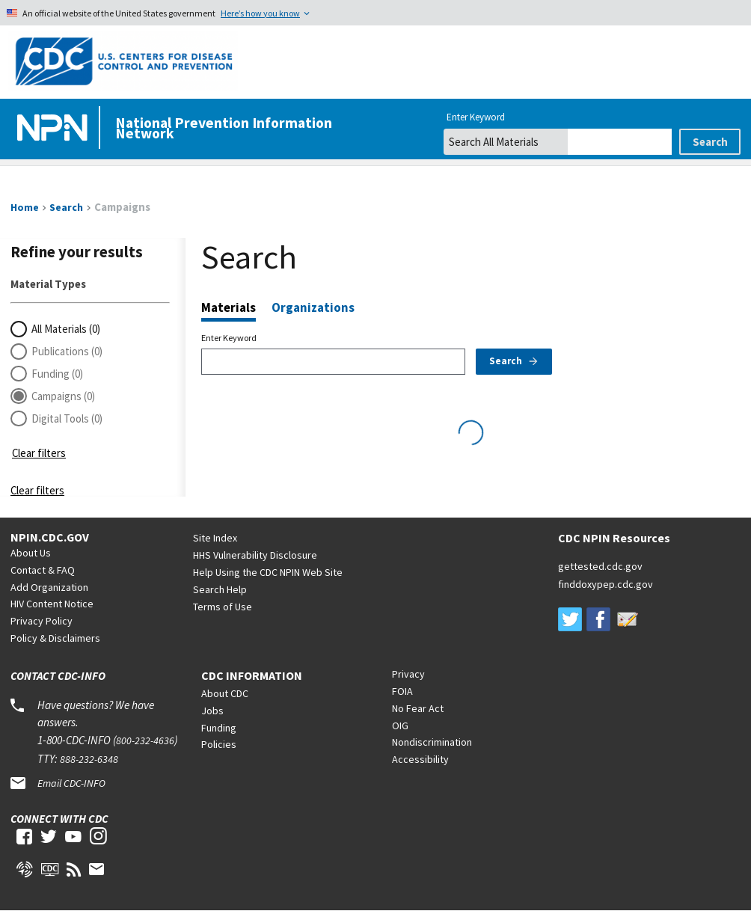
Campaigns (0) (63, 396)
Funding (218, 727)
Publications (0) (66, 351)
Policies (218, 744)
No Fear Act (418, 708)
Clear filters (39, 453)
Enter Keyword (229, 338)
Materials (228, 309)
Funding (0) (57, 373)
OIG (400, 725)
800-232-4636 (145, 740)
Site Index (215, 538)
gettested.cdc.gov (600, 566)
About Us (30, 552)
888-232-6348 (89, 759)
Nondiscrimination (432, 742)
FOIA (402, 691)
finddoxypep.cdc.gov (605, 584)
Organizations (313, 307)
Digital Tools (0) (66, 418)
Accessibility (420, 759)
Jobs (212, 710)
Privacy (408, 674)
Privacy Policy (41, 621)
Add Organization (49, 587)
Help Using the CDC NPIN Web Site (268, 572)
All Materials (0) (65, 329)
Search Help (220, 589)
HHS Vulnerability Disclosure (255, 555)
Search (514, 361)
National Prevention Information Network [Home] (223, 127)
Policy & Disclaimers (55, 638)
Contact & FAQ (42, 570)
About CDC (224, 693)
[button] (90, 432)
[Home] (55, 128)
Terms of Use (222, 606)
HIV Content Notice (52, 603)
